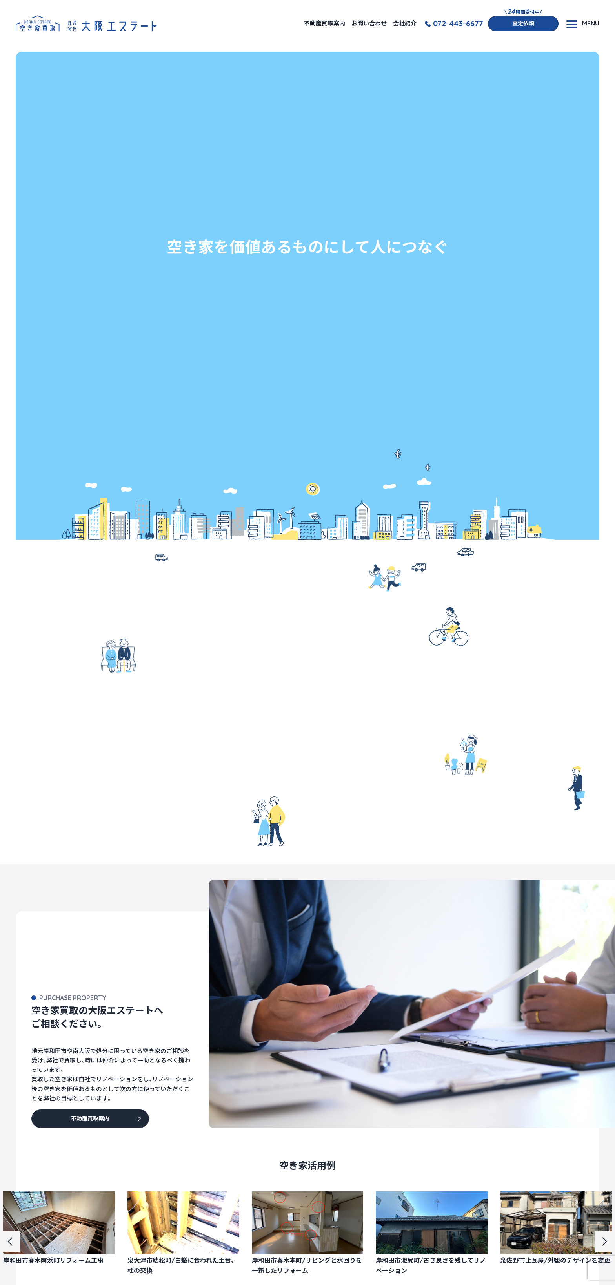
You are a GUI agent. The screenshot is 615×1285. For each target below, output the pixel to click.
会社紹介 (405, 23)
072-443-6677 (458, 23)
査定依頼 (523, 23)
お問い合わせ (369, 23)
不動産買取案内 (324, 23)
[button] (10, 1241)
